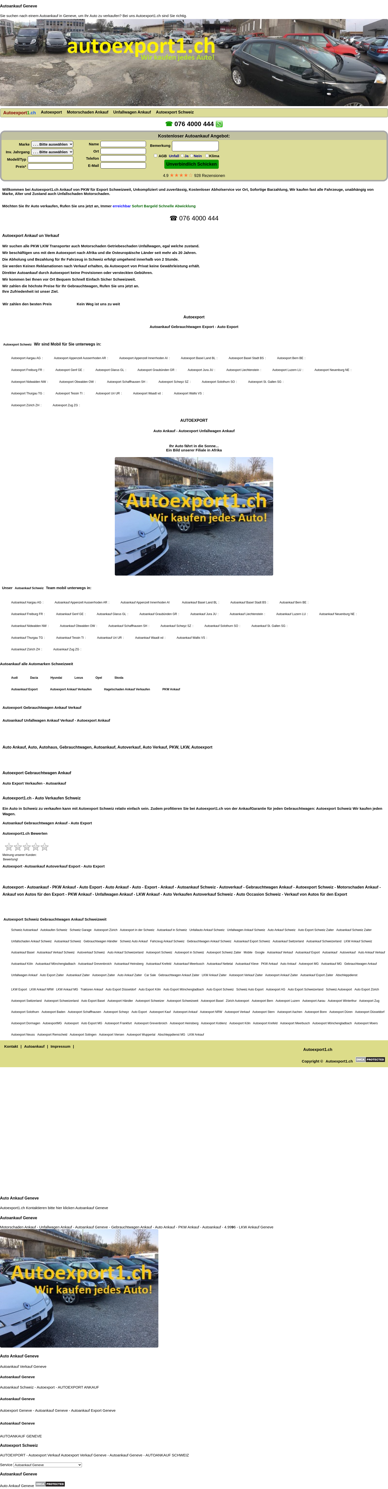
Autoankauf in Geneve (57, 16)
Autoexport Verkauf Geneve (83, 1455)
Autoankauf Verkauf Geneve (23, 1366)
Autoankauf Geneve (18, 6)
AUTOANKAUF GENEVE (21, 1436)
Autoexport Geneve (16, 1410)
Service (41, 1465)
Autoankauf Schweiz (17, 1387)
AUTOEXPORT (70, 1387)
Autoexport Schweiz (19, 1445)
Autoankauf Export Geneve (93, 1410)
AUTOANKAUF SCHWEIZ (167, 1455)
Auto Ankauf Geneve (19, 1198)
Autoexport (46, 1387)
